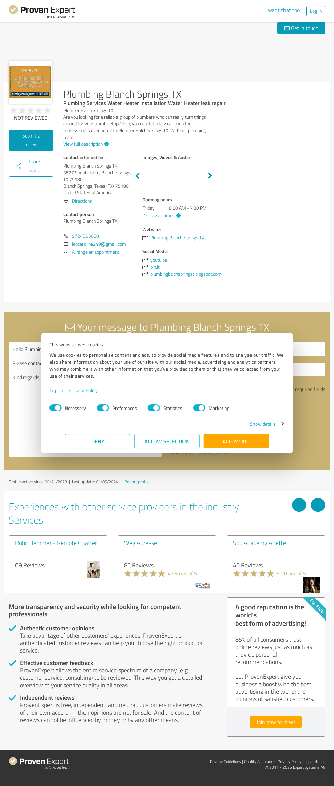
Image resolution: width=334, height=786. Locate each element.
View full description (85, 144)
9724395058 (85, 236)
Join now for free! (276, 722)
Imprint (73, 390)
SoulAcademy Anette (259, 543)
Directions (82, 201)
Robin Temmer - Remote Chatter (56, 543)
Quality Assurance (259, 761)
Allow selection (167, 441)
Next (210, 176)
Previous (137, 176)
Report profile (137, 482)
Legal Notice (314, 761)
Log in (316, 11)
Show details (247, 424)
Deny (97, 441)
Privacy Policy (98, 390)
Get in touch (301, 28)
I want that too (282, 10)
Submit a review (31, 140)
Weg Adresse (140, 543)
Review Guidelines (225, 761)
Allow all (236, 441)
